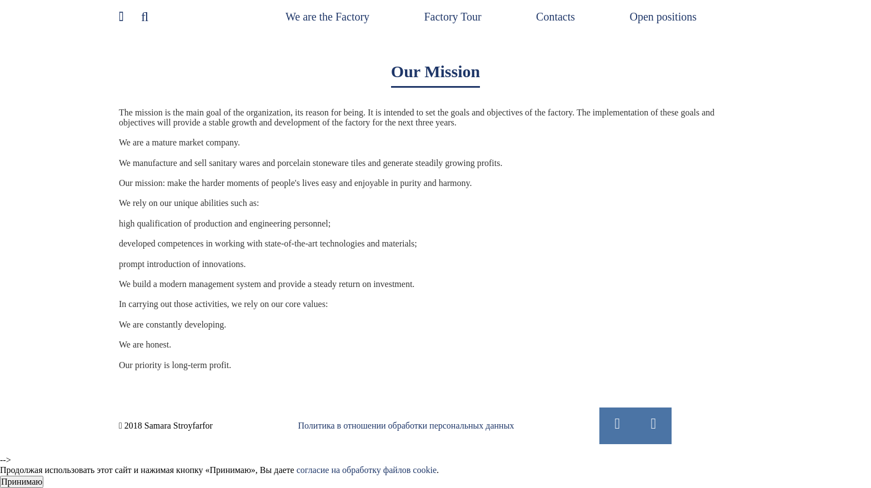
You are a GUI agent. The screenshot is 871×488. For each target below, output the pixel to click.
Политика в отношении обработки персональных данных (406, 425)
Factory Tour (452, 17)
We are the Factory (327, 17)
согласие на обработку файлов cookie (367, 470)
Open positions (663, 17)
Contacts (555, 17)
